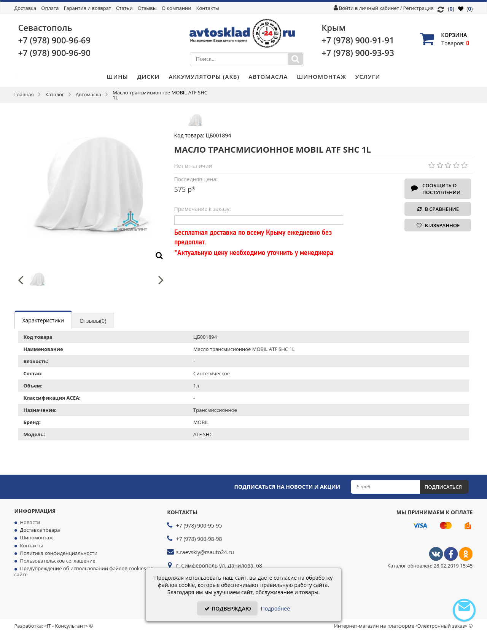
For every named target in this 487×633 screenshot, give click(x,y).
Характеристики (43, 320)
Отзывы (147, 8)
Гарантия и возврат (87, 8)
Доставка (25, 8)
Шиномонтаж (321, 76)
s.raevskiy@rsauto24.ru (205, 552)
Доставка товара (40, 529)
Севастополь (45, 27)
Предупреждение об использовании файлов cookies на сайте (83, 571)
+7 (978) (54, 40)
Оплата (50, 8)
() (465, 8)
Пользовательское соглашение (57, 560)
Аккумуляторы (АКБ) (204, 76)
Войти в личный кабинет (369, 8)
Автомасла (268, 76)
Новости (30, 522)
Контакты (207, 8)
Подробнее (275, 608)
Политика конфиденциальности (58, 553)
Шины (117, 76)
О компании (176, 8)
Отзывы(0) (93, 320)
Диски (148, 76)
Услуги (367, 76)
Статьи (124, 8)
